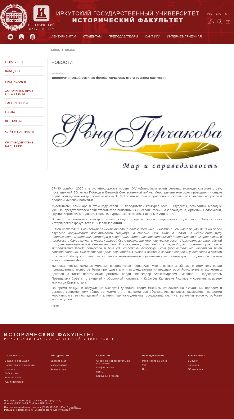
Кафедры (12, 71)
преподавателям (123, 36)
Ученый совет (13, 377)
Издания (10, 369)
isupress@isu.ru (24, 410)
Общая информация (17, 361)
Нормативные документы (20, 365)
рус (209, 14)
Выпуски (193, 361)
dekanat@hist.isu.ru (42, 403)
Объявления (195, 369)
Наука (10, 112)
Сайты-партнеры (19, 131)
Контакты (13, 121)
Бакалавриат (58, 361)
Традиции (194, 365)
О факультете (16, 62)
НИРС (99, 371)
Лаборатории (16, 103)
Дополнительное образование (19, 92)
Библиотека (12, 373)
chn (227, 14)
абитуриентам (63, 36)
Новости (70, 49)
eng (218, 14)
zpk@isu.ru (75, 407)
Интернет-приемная (184, 36)
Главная (55, 49)
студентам (92, 36)
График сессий (105, 367)
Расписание (15, 81)
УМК (144, 365)
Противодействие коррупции (19, 144)
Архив (55, 305)
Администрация (14, 381)
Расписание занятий (154, 361)
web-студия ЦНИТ (63, 410)
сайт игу (152, 36)
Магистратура (58, 365)
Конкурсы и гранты (107, 376)
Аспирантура (58, 369)
